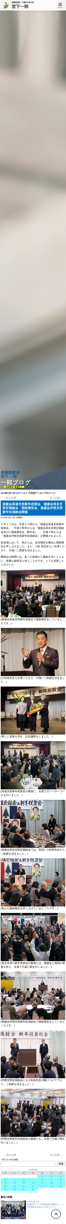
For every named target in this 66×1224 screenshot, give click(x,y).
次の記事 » (55, 498)
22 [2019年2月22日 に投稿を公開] (42, 1186)
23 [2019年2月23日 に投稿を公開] (51, 1186)
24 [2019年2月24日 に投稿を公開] (61, 1186)
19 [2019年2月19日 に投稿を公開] (14, 1186)
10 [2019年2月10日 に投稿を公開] (61, 1180)
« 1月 (30, 1192)
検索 (61, 1163)
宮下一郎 (23, 6)
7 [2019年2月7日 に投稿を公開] (33, 1180)
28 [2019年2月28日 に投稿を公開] (33, 1189)
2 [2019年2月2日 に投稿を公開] (51, 1176)
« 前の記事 (10, 498)
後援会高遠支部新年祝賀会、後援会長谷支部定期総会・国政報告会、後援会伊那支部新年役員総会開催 (32, 508)
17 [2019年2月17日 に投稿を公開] (61, 1183)
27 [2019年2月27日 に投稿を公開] (24, 1189)
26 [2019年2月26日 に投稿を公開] (14, 1189)
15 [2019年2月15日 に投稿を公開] (42, 1183)
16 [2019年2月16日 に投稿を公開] (51, 1183)
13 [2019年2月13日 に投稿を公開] (24, 1183)
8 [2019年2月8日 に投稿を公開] (42, 1180)
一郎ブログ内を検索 (9, 1160)
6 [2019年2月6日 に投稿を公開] (23, 1180)
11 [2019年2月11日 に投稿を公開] (5, 1183)
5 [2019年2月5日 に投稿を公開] (14, 1180)
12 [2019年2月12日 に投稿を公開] (14, 1183)
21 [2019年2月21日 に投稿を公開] (33, 1186)
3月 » (36, 1192)
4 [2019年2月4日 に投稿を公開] (5, 1180)
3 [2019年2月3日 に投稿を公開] (60, 1176)
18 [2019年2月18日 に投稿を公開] (5, 1186)
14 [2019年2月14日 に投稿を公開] (33, 1183)
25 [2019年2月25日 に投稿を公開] (5, 1189)
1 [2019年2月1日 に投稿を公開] (42, 1176)
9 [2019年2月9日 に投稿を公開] (51, 1180)
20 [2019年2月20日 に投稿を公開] (24, 1186)
